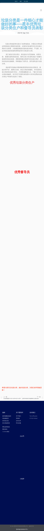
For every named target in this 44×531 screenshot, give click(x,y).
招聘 (21, 1)
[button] (41, 10)
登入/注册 (26, 1)
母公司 (16, 1)
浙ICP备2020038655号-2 (22, 529)
